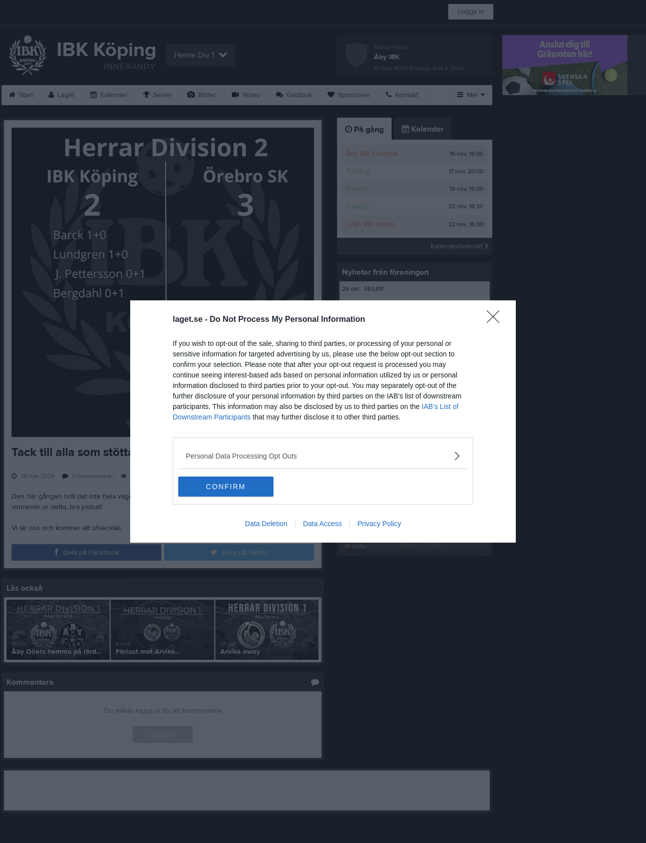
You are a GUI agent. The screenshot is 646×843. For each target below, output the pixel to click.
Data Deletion (266, 524)
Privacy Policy (379, 524)
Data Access (322, 524)
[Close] (496, 319)
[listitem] (323, 456)
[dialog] (323, 421)
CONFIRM (225, 487)
